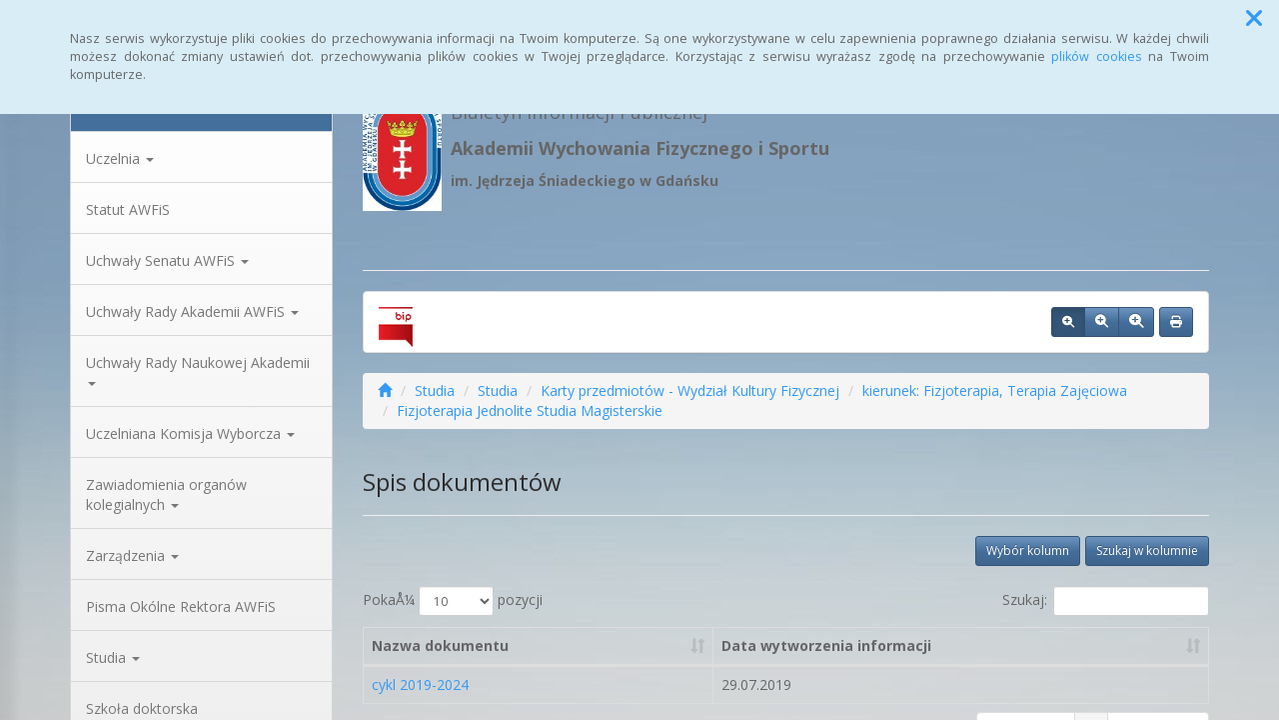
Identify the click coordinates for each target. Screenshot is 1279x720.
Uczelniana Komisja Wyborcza (190, 433)
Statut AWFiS (128, 209)
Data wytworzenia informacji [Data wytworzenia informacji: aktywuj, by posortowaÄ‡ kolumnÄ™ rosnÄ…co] (826, 645)
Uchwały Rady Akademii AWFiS (192, 311)
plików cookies (1096, 56)
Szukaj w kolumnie (1147, 550)
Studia (113, 657)
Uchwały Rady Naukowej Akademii (198, 369)
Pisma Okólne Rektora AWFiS (181, 606)
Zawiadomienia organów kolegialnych (166, 494)
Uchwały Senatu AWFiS (167, 260)
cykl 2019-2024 (420, 684)
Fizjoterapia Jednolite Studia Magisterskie (529, 410)
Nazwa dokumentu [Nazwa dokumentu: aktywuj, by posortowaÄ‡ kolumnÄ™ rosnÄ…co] (440, 645)
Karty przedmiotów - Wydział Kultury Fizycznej (690, 390)
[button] (1254, 18)
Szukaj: (1105, 601)
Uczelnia (120, 158)
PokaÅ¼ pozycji (453, 601)
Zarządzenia (132, 555)
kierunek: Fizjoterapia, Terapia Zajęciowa (994, 390)
